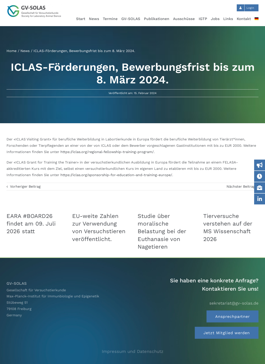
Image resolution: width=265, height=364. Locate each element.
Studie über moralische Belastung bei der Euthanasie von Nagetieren (162, 231)
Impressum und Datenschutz (132, 351)
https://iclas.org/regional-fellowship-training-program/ (107, 152)
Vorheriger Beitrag (25, 186)
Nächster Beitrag (241, 186)
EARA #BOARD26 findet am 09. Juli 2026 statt (31, 224)
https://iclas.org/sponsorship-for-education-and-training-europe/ (116, 175)
